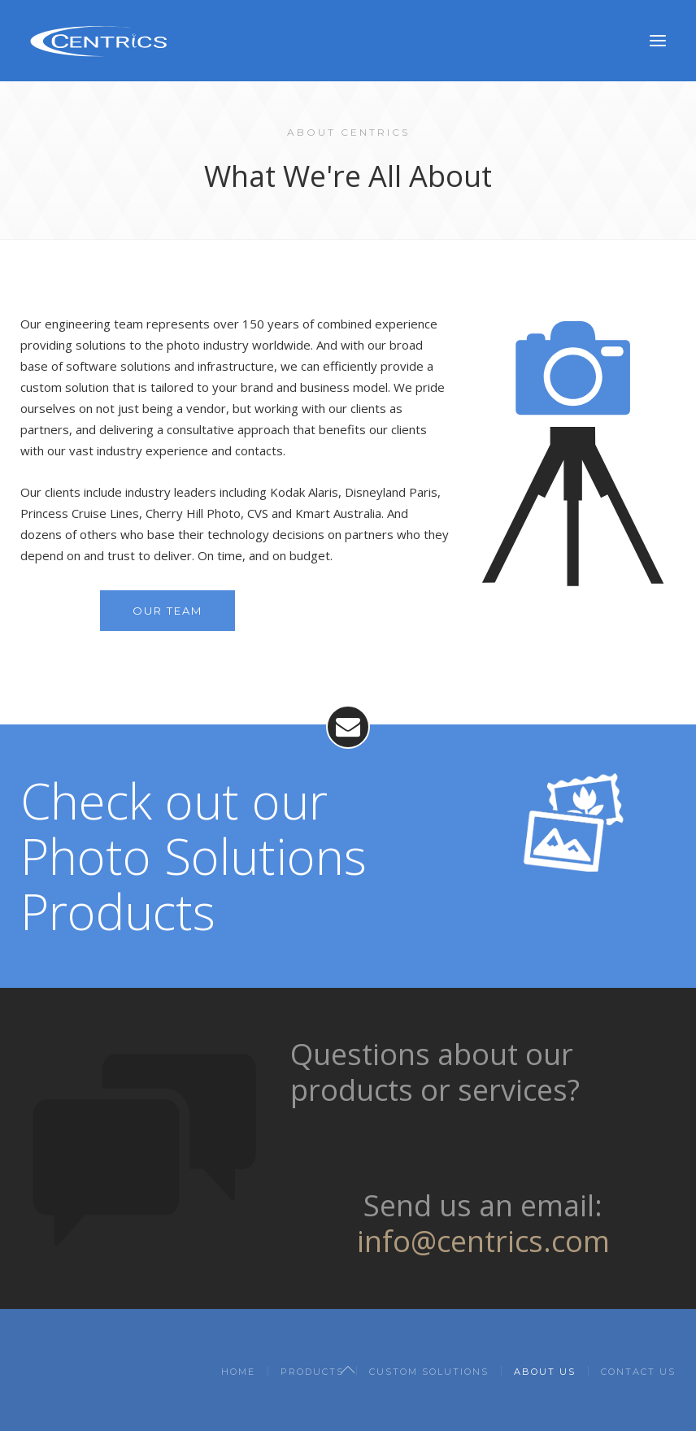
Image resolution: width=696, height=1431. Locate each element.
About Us (545, 1371)
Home (238, 1371)
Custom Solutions (429, 1371)
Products (312, 1371)
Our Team (167, 610)
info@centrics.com (483, 1241)
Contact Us (638, 1371)
